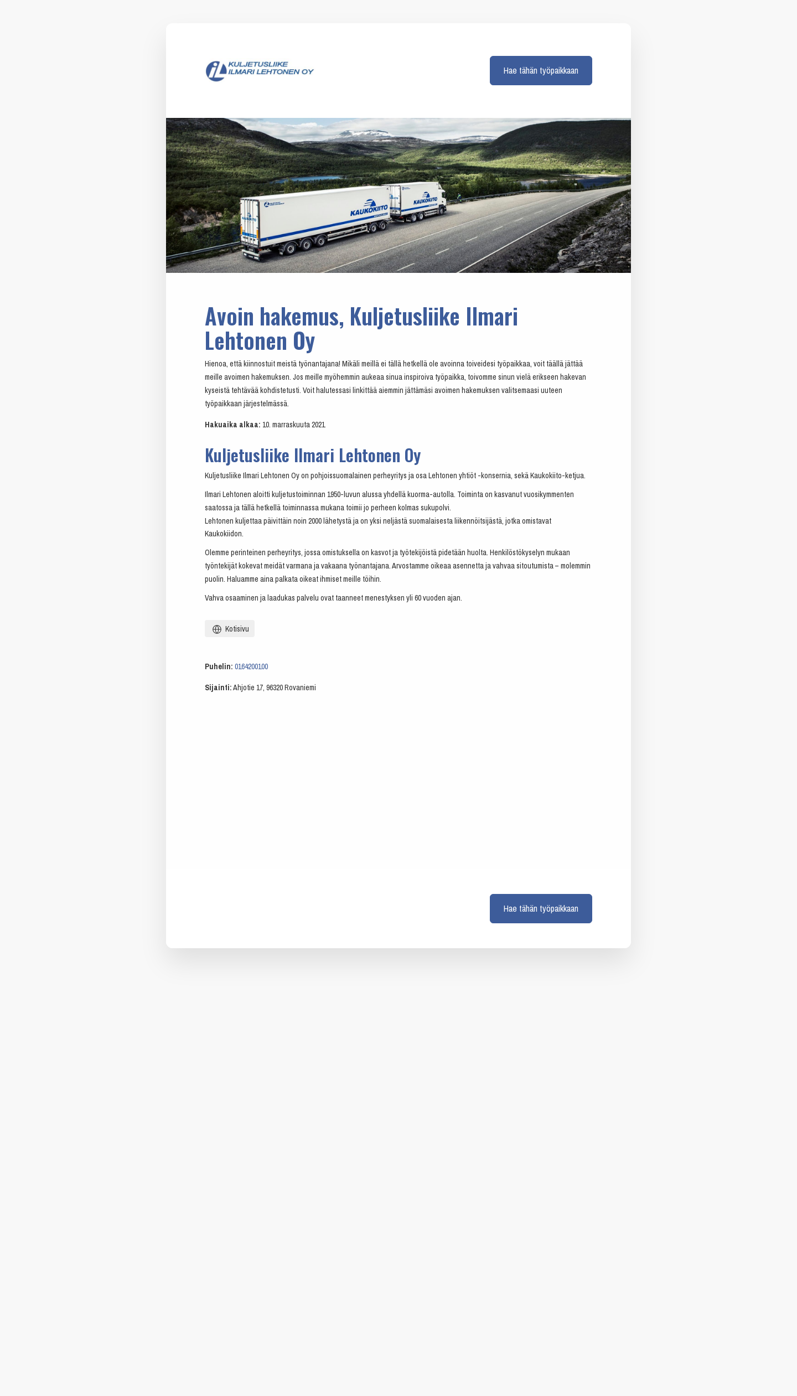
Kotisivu (229, 629)
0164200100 (251, 666)
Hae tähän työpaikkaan (541, 70)
